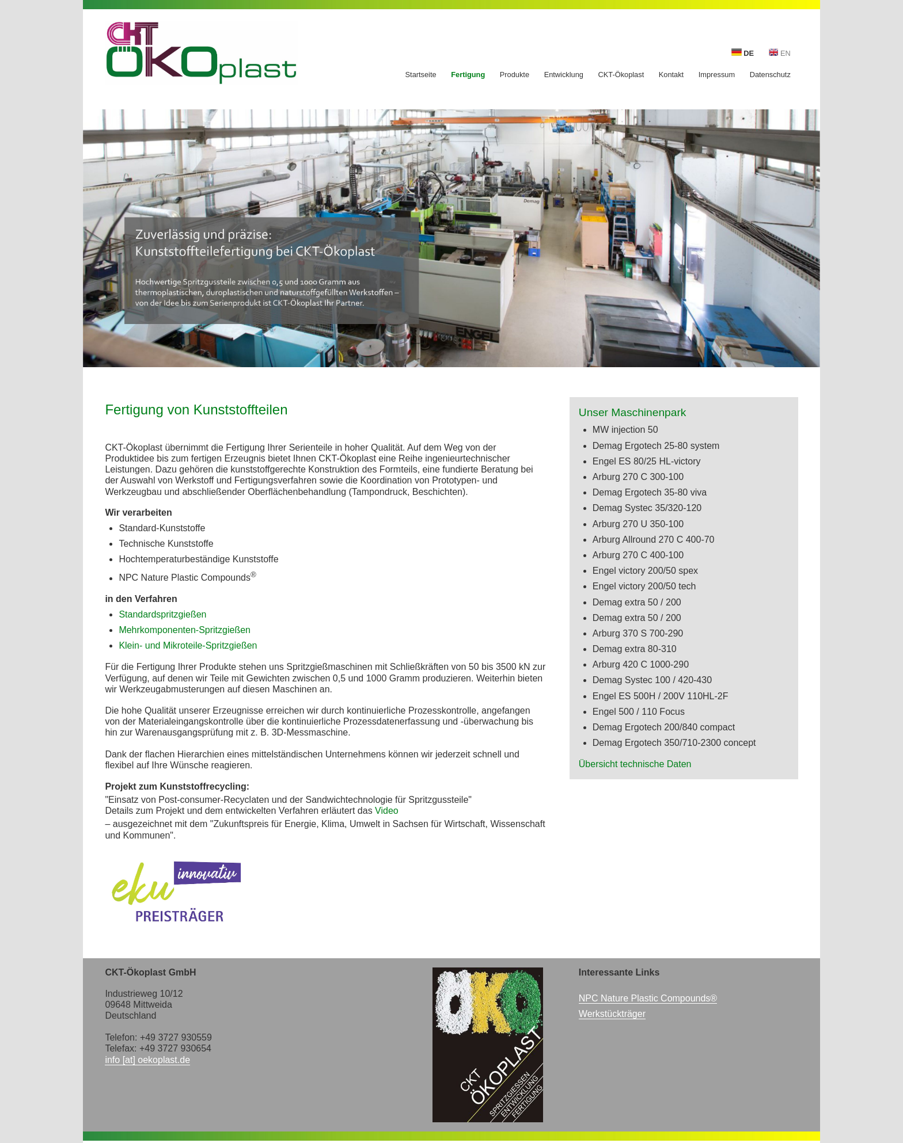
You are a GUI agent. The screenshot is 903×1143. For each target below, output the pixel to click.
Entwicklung (563, 75)
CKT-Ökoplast (621, 75)
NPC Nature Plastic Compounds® (648, 998)
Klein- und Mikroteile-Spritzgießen (188, 645)
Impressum (717, 75)
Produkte (514, 75)
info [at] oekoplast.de (147, 1060)
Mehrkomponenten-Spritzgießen (185, 630)
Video (387, 811)
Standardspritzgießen (162, 614)
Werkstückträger (612, 1014)
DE (742, 53)
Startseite (421, 75)
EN (780, 53)
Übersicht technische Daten (635, 764)
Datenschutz (770, 75)
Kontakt (671, 75)
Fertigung (468, 75)
